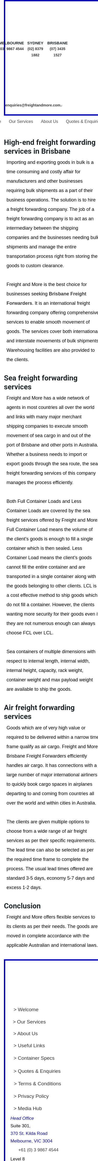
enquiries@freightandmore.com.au (35, 105)
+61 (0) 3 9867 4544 (38, 1149)
